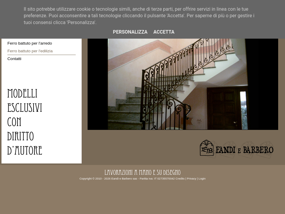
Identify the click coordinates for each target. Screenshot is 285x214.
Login (202, 178)
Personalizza (130, 32)
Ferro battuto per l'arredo (29, 43)
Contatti (14, 58)
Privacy (191, 178)
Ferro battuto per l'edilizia (30, 51)
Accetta (164, 32)
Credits (179, 178)
